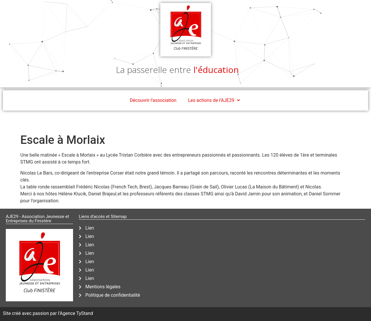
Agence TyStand (76, 313)
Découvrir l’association (153, 100)
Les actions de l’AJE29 (214, 100)
